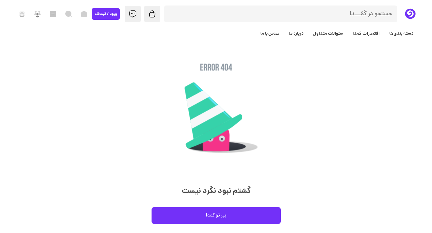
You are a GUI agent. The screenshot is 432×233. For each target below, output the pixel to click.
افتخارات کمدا (366, 33)
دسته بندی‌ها (401, 33)
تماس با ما (270, 33)
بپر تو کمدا (216, 215)
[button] (216, 119)
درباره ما (296, 33)
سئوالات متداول (328, 33)
